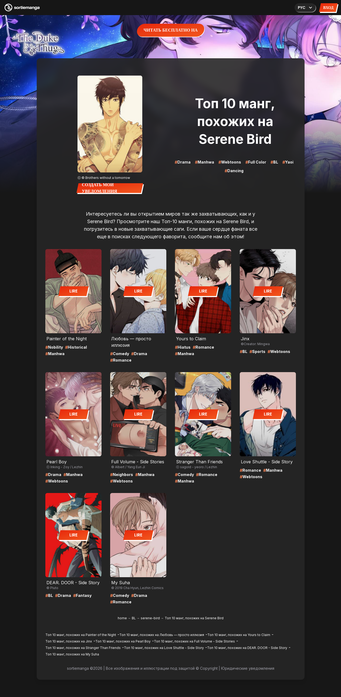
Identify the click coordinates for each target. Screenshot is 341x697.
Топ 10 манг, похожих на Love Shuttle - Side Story (164, 648)
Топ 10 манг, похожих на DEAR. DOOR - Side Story (247, 648)
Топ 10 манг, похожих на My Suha (72, 654)
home (122, 618)
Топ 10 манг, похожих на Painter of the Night (80, 635)
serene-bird (150, 618)
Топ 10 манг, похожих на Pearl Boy (123, 641)
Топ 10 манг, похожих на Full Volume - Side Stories (194, 641)
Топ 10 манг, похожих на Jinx (68, 641)
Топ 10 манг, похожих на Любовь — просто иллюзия (161, 635)
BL (134, 618)
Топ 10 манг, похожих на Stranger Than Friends (83, 648)
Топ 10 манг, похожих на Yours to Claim (238, 635)
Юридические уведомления (247, 668)
